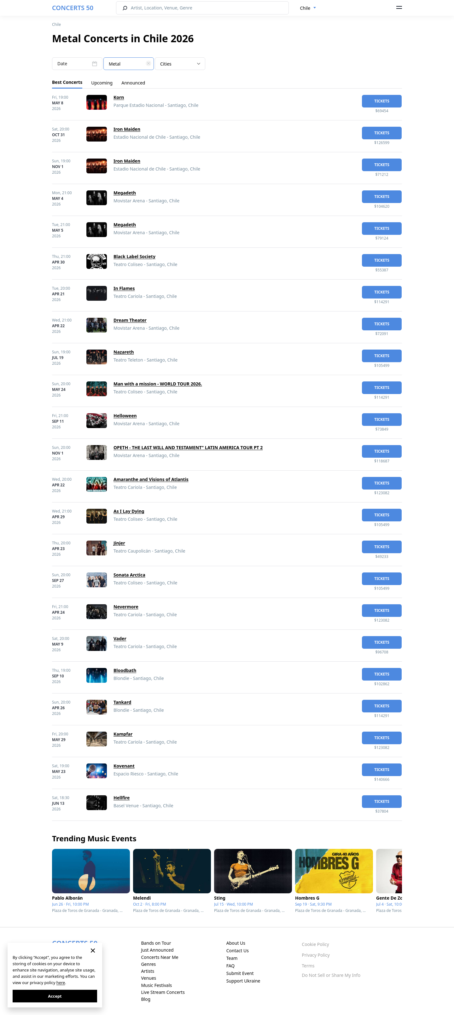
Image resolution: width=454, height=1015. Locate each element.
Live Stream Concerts (162, 992)
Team (232, 958)
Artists (147, 971)
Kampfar (123, 734)
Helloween (125, 416)
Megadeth (125, 193)
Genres (148, 964)
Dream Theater (130, 320)
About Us (235, 943)
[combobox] (308, 8)
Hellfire (122, 798)
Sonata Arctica (129, 575)
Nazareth (124, 352)
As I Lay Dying (129, 511)
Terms (308, 966)
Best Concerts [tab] (67, 82)
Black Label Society (134, 256)
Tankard (122, 702)
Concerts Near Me (159, 957)
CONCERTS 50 (72, 7)
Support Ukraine (243, 981)
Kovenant (124, 766)
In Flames (124, 288)
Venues (148, 978)
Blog (145, 999)
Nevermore (126, 607)
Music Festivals (156, 985)
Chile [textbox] (305, 8)
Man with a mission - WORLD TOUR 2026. (158, 384)
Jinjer (119, 543)
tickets (381, 101)
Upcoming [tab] (102, 83)
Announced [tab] (133, 83)
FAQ (230, 966)
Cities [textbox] (166, 64)
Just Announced (157, 950)
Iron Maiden (127, 129)
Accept (54, 996)
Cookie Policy (315, 944)
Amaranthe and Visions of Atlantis (151, 479)
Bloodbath (125, 670)
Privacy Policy (315, 955)
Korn (119, 97)
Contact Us (237, 951)
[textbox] (129, 64)
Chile (56, 24)
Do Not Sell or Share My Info (331, 975)
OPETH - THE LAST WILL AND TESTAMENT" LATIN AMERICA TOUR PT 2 (188, 447)
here (60, 982)
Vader (120, 638)
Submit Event (240, 973)
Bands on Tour (156, 943)
